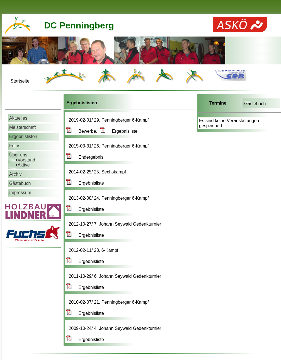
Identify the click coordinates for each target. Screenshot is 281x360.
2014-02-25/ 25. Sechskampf (98, 172)
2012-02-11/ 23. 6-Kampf (94, 250)
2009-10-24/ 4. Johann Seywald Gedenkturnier (115, 328)
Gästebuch (255, 103)
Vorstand (26, 160)
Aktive (24, 165)
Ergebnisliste (119, 131)
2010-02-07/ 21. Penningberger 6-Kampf (109, 302)
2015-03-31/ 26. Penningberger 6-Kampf (109, 146)
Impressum (20, 192)
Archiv (15, 174)
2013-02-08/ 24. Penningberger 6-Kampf (109, 198)
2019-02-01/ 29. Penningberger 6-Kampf (109, 120)
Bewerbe (81, 131)
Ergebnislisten (23, 136)
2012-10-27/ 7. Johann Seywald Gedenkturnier (115, 224)
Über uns (18, 155)
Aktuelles (18, 118)
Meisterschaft (22, 127)
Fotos (14, 145)
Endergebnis (84, 157)
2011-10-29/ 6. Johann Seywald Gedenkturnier (115, 276)
